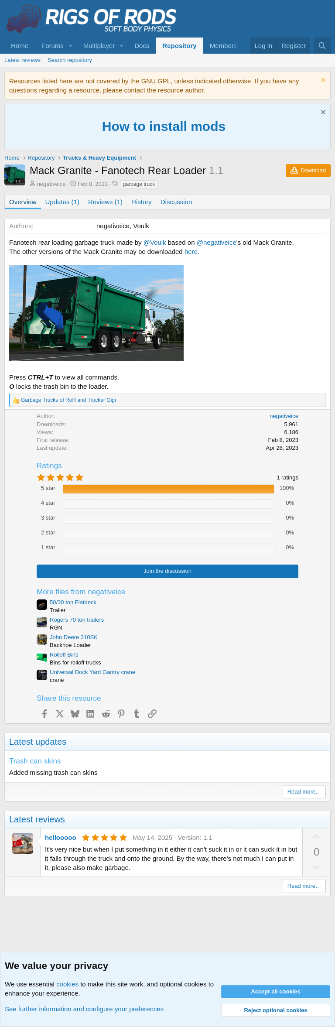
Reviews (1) (105, 201)
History (141, 201)
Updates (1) (62, 201)
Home (19, 45)
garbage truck (139, 184)
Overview (23, 201)
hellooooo (60, 837)
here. (192, 251)
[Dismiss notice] (322, 81)
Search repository (70, 60)
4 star (48, 503)
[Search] (322, 46)
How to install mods (164, 126)
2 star (48, 532)
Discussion (176, 201)
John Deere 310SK (74, 637)
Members (223, 45)
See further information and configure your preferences (84, 1009)
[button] (71, 46)
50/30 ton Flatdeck (73, 602)
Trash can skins (35, 761)
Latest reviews (22, 60)
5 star (48, 488)
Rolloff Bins (64, 654)
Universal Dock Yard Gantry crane (92, 672)
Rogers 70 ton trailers (77, 619)
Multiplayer (99, 45)
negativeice (51, 184)
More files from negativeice (81, 592)
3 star (48, 517)
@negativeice (216, 242)
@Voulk (155, 242)
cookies (67, 984)
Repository (179, 45)
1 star (48, 547)
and (68, 400)
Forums (52, 45)
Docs (141, 45)
